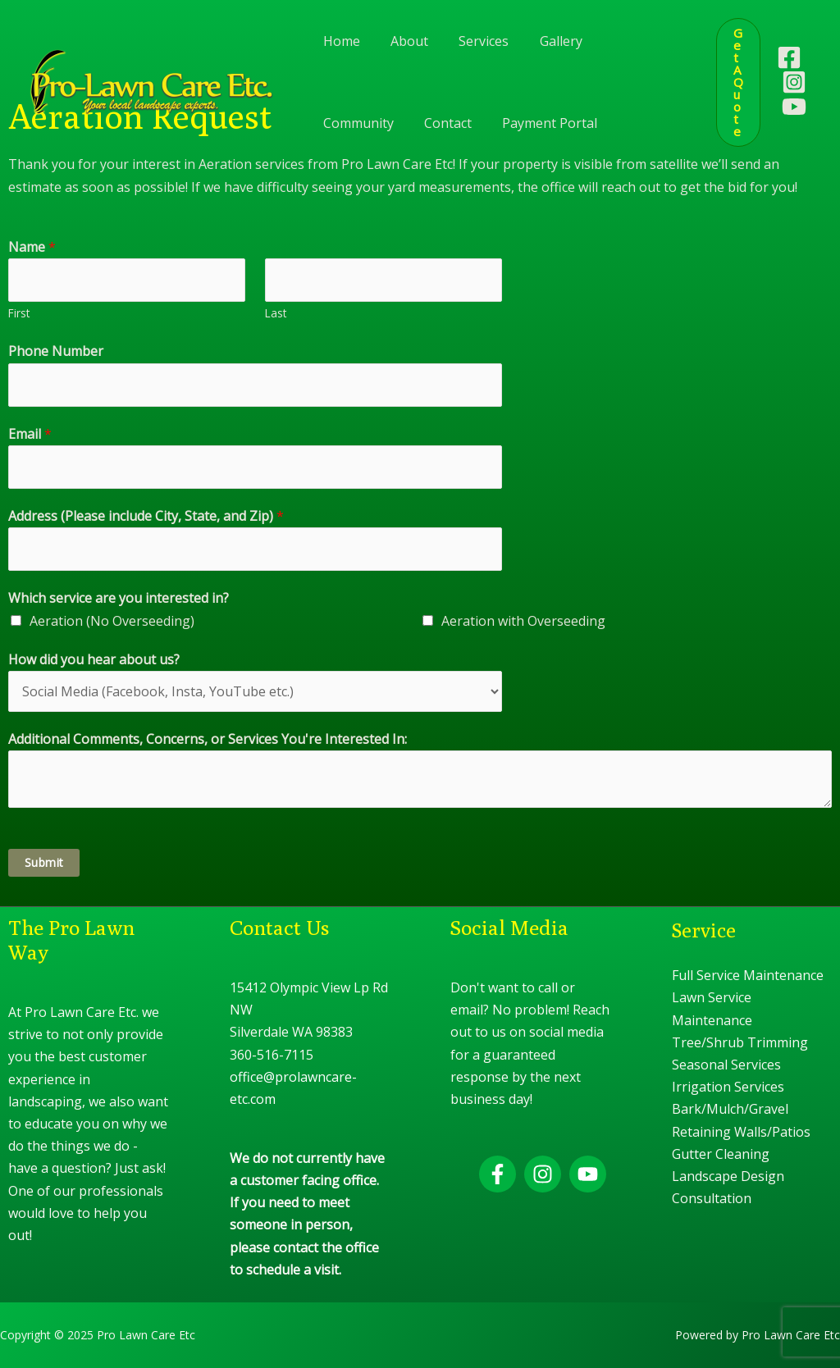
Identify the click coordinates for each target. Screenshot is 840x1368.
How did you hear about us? (94, 659)
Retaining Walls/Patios (741, 1132)
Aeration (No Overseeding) (112, 621)
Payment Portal (442, 123)
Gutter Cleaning (720, 1154)
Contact (344, 123)
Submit (44, 862)
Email (30, 434)
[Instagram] (794, 82)
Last (275, 313)
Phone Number (55, 351)
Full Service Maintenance (748, 975)
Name (32, 247)
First (19, 313)
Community (628, 41)
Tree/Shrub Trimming (740, 1042)
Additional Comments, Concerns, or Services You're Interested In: (207, 739)
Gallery (545, 41)
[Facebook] (789, 57)
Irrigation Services (728, 1087)
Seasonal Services (726, 1065)
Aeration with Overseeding (523, 621)
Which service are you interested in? (118, 598)
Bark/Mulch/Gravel (730, 1109)
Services (473, 41)
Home (339, 41)
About (403, 41)
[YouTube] (794, 106)
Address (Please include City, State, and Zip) (146, 516)
